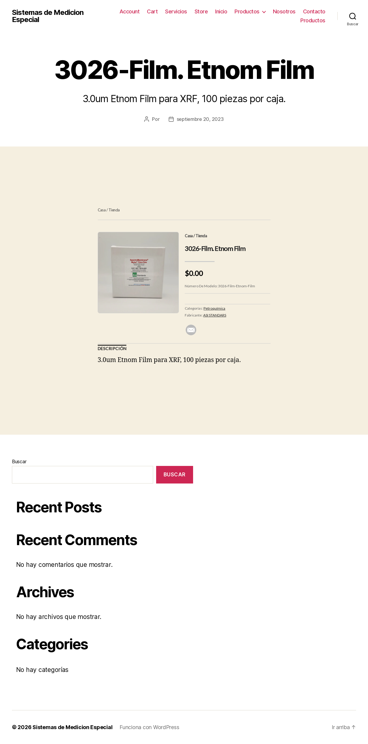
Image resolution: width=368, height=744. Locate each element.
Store (201, 11)
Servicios (176, 11)
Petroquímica (214, 308)
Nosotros (284, 11)
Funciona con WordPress (149, 727)
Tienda (114, 210)
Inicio (221, 11)
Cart (152, 11)
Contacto (314, 11)
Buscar (19, 461)
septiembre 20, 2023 (200, 119)
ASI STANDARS (214, 315)
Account (129, 11)
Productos (247, 11)
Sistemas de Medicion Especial (47, 16)
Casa (102, 210)
